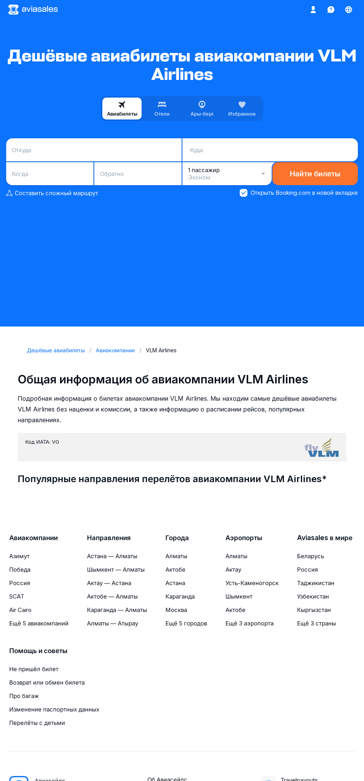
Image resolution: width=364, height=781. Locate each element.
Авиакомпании (33, 538)
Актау (233, 569)
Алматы (176, 556)
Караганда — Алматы (117, 610)
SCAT (16, 596)
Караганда (180, 596)
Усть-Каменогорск (252, 583)
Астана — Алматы (112, 556)
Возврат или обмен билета (47, 682)
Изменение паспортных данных (54, 709)
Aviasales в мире (324, 538)
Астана (175, 583)
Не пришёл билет (33, 669)
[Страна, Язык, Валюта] (348, 10)
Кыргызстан (314, 610)
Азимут (19, 556)
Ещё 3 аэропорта (249, 623)
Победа (19, 569)
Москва (176, 610)
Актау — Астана (109, 583)
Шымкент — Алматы (116, 569)
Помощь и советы (38, 651)
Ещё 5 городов (186, 623)
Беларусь (310, 556)
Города (177, 538)
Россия (19, 583)
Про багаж (24, 696)
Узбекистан (313, 596)
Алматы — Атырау (112, 623)
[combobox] (94, 149)
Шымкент (238, 596)
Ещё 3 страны (316, 623)
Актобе (175, 569)
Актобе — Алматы (112, 596)
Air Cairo (20, 610)
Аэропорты (243, 538)
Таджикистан (315, 583)
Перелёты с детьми (37, 722)
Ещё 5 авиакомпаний (38, 623)
